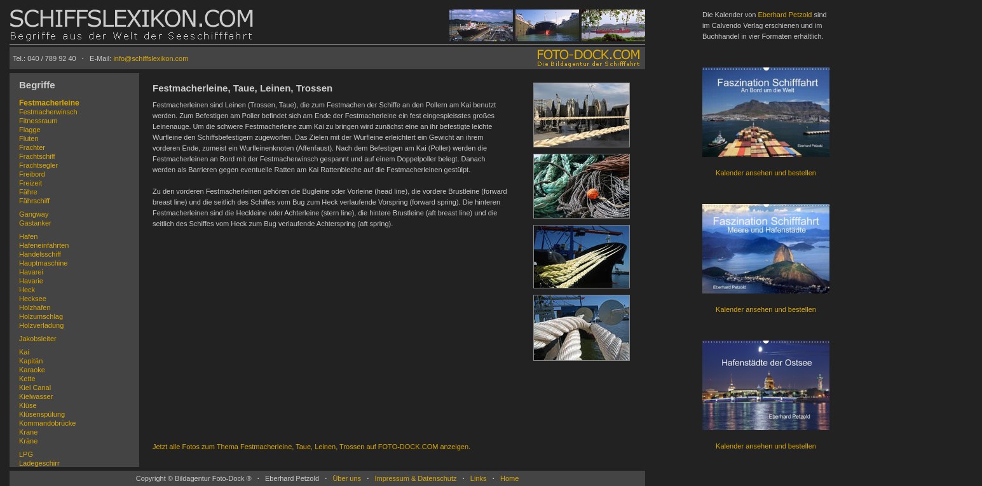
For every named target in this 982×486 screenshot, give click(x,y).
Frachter (32, 147)
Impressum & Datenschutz (415, 478)
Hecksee (32, 298)
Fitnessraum (38, 121)
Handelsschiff (40, 254)
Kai (24, 352)
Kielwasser (36, 396)
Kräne (28, 441)
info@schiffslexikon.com (150, 58)
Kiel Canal (35, 387)
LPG (26, 454)
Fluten (29, 138)
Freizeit (30, 183)
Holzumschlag (41, 316)
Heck (27, 290)
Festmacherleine (49, 102)
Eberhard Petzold (785, 14)
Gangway (33, 214)
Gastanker (35, 223)
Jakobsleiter (38, 338)
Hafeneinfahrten (44, 245)
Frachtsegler (38, 165)
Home (509, 478)
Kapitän (31, 361)
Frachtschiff (37, 156)
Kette (27, 378)
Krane (28, 432)
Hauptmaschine (43, 263)
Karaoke (32, 370)
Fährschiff (34, 201)
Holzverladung (41, 325)
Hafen (28, 236)
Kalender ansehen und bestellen (766, 173)
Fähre (28, 192)
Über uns (346, 478)
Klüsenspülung (42, 414)
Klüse (28, 405)
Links (478, 478)
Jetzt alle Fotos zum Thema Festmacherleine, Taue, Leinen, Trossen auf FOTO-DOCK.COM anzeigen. (311, 446)
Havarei (31, 272)
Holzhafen (35, 307)
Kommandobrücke (47, 423)
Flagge (30, 129)
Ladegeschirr (39, 463)
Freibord (32, 174)
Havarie (31, 281)
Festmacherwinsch (48, 112)
